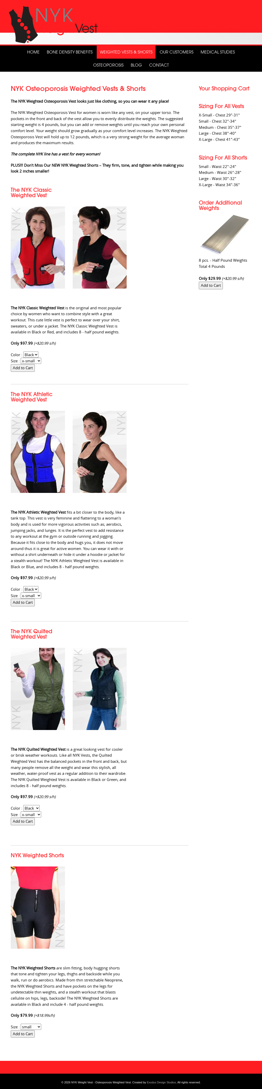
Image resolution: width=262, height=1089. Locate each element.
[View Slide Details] (131, 23)
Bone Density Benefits (70, 52)
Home (33, 52)
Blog (136, 65)
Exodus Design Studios (161, 1082)
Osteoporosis (108, 65)
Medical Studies (218, 52)
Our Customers (176, 52)
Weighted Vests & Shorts (126, 52)
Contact (159, 65)
